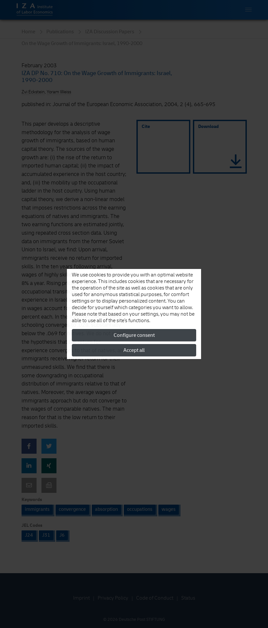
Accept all (134, 350)
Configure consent (134, 335)
